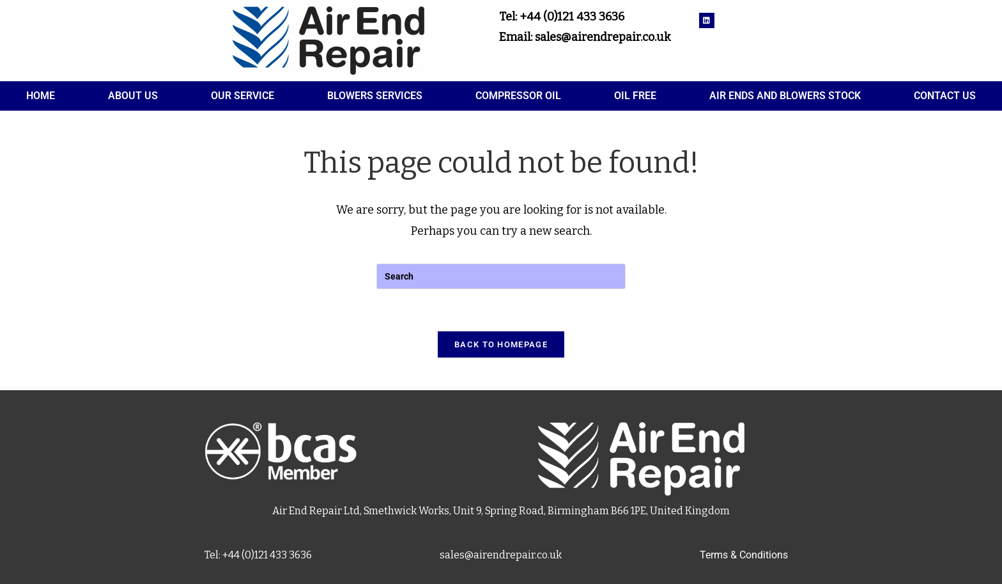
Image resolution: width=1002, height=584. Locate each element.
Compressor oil (518, 96)
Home (40, 96)
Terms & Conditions (744, 555)
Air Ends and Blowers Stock (785, 96)
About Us (133, 96)
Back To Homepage (501, 344)
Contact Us (945, 96)
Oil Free (635, 96)
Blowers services (374, 96)
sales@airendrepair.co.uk (501, 555)
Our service (242, 96)
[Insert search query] (501, 276)
